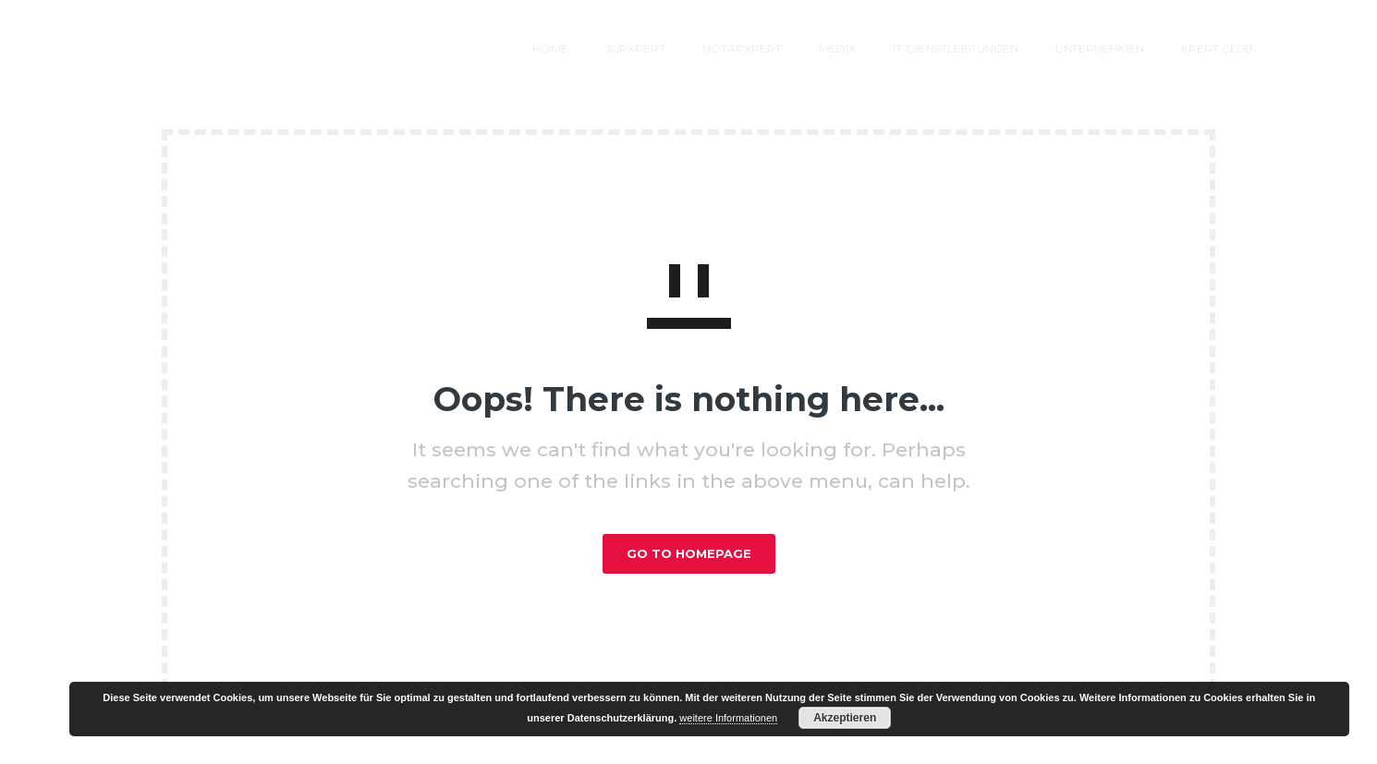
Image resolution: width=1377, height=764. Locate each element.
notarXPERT (648, 48)
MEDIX (743, 48)
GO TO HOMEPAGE (689, 553)
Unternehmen (1005, 48)
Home (456, 48)
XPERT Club (1123, 48)
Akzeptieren (844, 717)
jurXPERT (541, 48)
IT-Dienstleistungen (861, 48)
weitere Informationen (728, 717)
